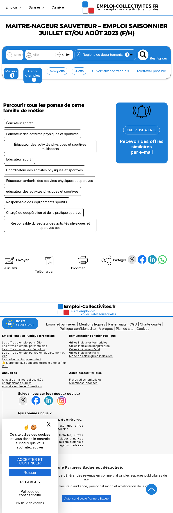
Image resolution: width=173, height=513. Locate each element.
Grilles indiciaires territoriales (88, 346)
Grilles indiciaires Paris (84, 356)
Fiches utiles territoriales (85, 383)
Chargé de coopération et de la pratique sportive (44, 216)
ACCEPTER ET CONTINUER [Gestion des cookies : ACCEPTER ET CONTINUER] (30, 461)
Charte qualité (150, 328)
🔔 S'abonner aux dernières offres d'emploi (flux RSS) (34, 368)
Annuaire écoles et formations (22, 390)
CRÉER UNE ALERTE (141, 130)
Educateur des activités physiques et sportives (43, 134)
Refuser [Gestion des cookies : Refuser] (30, 473)
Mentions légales (92, 328)
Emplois (13, 7)
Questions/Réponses (83, 386)
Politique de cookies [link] (30, 503)
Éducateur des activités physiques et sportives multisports (50, 147)
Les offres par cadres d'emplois (23, 353)
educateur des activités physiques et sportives (43, 194)
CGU (133, 328)
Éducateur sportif (20, 123)
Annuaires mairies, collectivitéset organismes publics (22, 384)
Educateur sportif (20, 160)
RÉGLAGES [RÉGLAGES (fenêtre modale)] (30, 482)
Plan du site (125, 332)
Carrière (59, 7)
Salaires (36, 7)
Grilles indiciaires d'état (84, 353)
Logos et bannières (61, 328)
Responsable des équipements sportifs (37, 205)
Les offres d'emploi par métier (22, 346)
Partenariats (117, 328)
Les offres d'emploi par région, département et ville (33, 358)
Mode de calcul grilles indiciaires (91, 359)
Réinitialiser (158, 58)
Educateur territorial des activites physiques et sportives (50, 183)
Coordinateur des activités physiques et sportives (45, 172)
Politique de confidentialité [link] (30, 493)
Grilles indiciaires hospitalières (89, 349)
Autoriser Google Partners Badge (86, 502)
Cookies (143, 332)
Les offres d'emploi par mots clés (24, 349)
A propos (106, 332)
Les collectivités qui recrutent (21, 363)
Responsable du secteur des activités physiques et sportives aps (50, 229)
